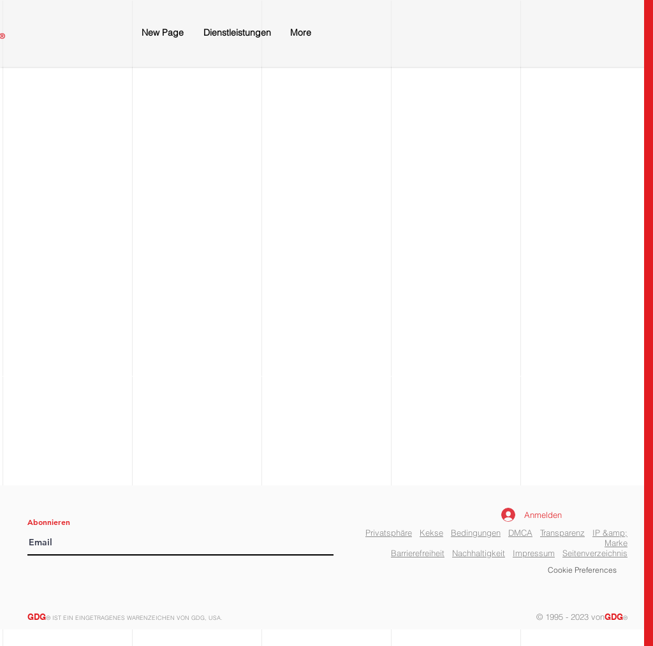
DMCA (520, 533)
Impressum (534, 553)
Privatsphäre (388, 533)
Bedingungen (476, 533)
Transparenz (562, 533)
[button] (582, 571)
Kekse (431, 533)
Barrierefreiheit (417, 553)
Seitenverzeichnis (594, 553)
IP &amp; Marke (609, 538)
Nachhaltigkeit (478, 553)
